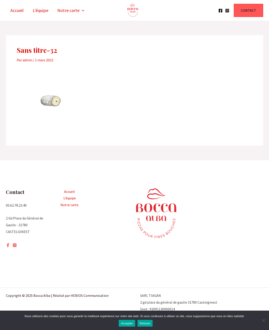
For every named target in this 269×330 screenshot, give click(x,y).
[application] (81, 10)
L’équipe (40, 10)
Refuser (145, 323)
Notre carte (70, 10)
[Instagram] (227, 11)
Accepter (127, 323)
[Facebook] (220, 11)
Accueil (17, 10)
